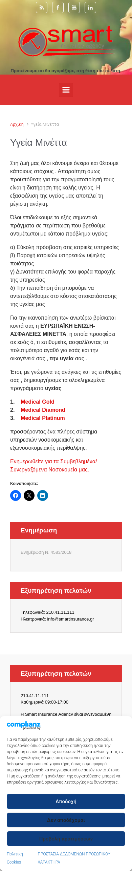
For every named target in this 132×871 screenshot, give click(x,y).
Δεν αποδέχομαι (66, 820)
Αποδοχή (66, 801)
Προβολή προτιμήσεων (66, 839)
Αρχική (17, 124)
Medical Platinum (43, 418)
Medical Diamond (43, 410)
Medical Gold (37, 402)
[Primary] (66, 90)
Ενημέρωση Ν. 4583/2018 (46, 552)
